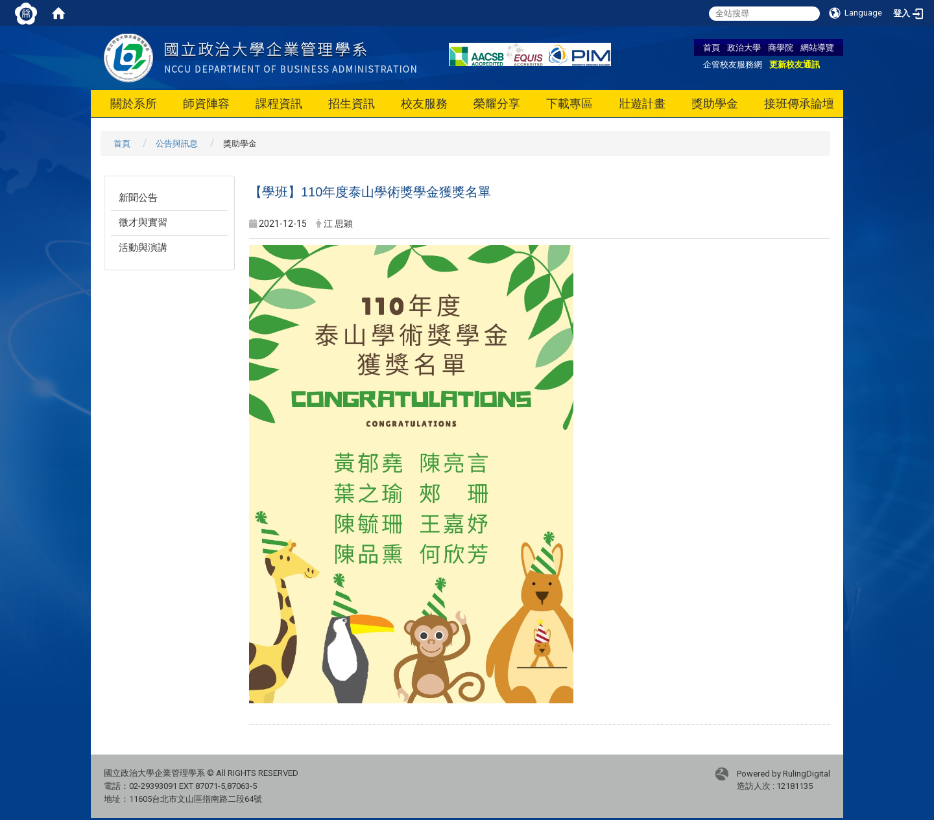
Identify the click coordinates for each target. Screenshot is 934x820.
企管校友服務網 (732, 64)
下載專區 (569, 103)
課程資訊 (279, 103)
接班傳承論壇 (799, 103)
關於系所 (133, 103)
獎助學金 (714, 103)
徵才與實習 (143, 222)
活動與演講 (143, 247)
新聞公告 (138, 198)
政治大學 (744, 47)
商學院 (780, 47)
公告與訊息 (177, 143)
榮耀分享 (496, 103)
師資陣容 (206, 103)
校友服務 (424, 103)
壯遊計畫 (642, 103)
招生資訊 (351, 103)
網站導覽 (817, 47)
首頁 (711, 47)
